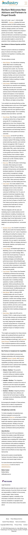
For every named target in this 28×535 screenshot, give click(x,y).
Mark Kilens (6, 313)
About (7, 519)
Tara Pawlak (6, 271)
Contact (25, 524)
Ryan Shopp (6, 117)
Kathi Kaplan (6, 83)
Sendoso (21, 358)
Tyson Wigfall (6, 248)
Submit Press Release (8, 521)
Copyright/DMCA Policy (7, 524)
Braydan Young (7, 227)
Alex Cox (12, 417)
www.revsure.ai (5, 464)
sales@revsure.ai (5, 466)
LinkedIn (14, 358)
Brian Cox (5, 163)
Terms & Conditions (20, 521)
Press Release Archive (16, 519)
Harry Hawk (6, 183)
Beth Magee (6, 292)
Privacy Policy (18, 524)
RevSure (11, 22)
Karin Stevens (6, 135)
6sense (9, 358)
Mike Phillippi (6, 62)
